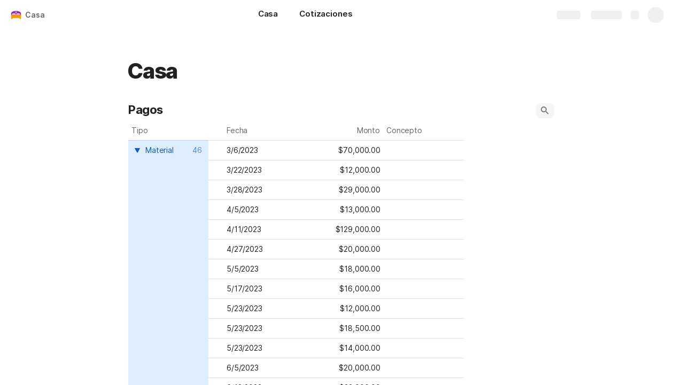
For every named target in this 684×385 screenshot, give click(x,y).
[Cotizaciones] (326, 15)
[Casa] (268, 15)
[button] (545, 110)
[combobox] (167, 150)
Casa (34, 14)
